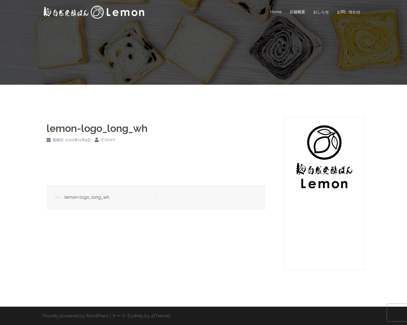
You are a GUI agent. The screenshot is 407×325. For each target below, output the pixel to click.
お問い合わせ (349, 12)
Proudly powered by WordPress (75, 316)
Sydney (135, 316)
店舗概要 (297, 12)
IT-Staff (108, 140)
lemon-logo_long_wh (86, 197)
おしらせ (321, 12)
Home (276, 12)
